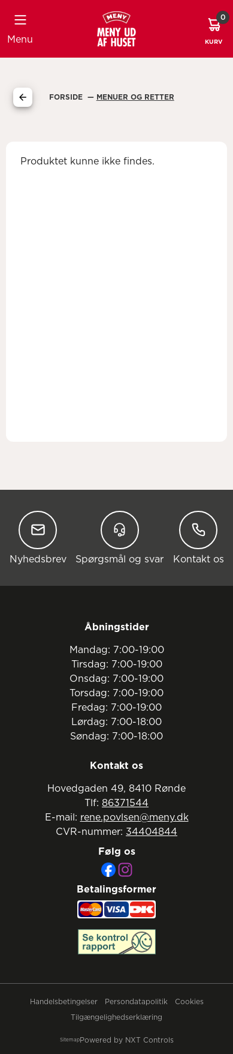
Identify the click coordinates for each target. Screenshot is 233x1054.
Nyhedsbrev (38, 537)
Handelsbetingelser (64, 1001)
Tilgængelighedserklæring (116, 1017)
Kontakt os (198, 537)
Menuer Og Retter (135, 97)
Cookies (189, 1001)
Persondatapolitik (136, 1001)
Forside (67, 97)
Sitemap (70, 1040)
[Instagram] (125, 870)
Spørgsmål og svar (119, 537)
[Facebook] (108, 870)
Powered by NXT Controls (127, 1040)
